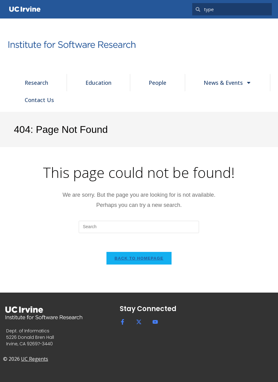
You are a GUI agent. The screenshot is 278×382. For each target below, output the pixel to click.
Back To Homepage (138, 258)
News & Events (227, 82)
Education (98, 82)
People (157, 82)
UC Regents (34, 358)
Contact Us (39, 100)
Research (36, 82)
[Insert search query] (139, 227)
